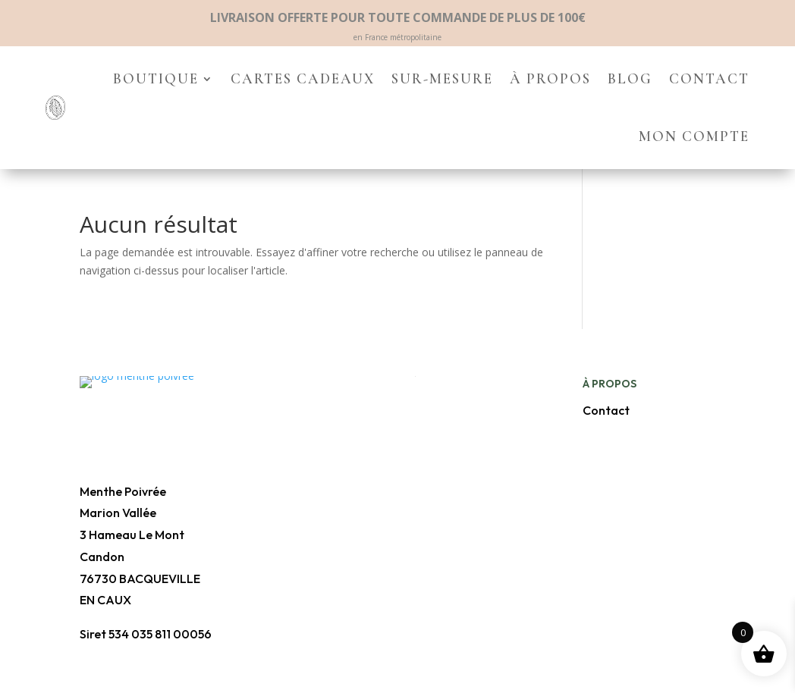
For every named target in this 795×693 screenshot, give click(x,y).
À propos (550, 78)
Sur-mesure (442, 78)
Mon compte (694, 136)
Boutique (156, 78)
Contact (709, 78)
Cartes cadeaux (303, 78)
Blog (630, 78)
